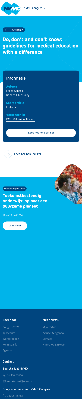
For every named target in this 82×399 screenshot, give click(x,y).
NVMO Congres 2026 (14, 188)
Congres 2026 (11, 327)
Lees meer (14, 225)
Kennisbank (10, 344)
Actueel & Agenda (53, 333)
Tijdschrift (9, 333)
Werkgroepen (11, 338)
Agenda (7, 350)
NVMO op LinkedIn (54, 344)
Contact (47, 338)
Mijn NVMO (49, 327)
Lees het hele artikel (41, 132)
